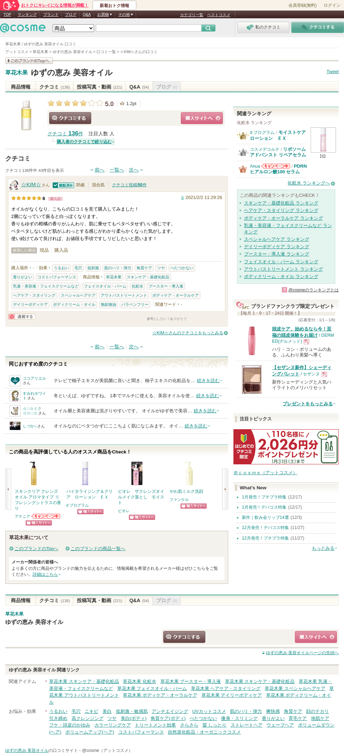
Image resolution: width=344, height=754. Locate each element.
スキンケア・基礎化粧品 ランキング (281, 203)
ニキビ (91, 711)
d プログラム (77, 505)
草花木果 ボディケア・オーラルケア (160, 695)
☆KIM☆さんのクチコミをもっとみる (187, 332)
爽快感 (273, 711)
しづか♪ (29, 426)
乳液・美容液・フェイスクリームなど (46, 286)
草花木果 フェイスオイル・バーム (152, 688)
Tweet (332, 71)
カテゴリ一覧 (191, 15)
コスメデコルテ (264, 149)
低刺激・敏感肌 (132, 711)
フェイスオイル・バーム (105, 286)
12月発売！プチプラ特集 (265, 538)
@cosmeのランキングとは (313, 290)
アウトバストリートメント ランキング (283, 269)
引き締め (58, 718)
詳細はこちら (45, 574)
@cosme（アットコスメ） (107, 750)
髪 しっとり (215, 725)
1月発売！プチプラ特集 (264, 497)
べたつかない (181, 268)
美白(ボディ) (134, 718)
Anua (255, 166)
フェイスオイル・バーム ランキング (281, 261)
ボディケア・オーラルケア (175, 295)
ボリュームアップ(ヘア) (89, 732)
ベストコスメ (218, 15)
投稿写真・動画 (99, 87)
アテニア (22, 516)
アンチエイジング (170, 711)
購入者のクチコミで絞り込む (84, 141)
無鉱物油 (108, 304)
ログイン (332, 5)
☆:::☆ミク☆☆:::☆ (32, 410)
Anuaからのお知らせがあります (275, 166)
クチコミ (54, 87)
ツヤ (161, 268)
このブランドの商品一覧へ (98, 548)
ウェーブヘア (280, 725)
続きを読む (208, 380)
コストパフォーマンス (57, 277)
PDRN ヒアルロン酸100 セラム (278, 168)
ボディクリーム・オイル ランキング (281, 276)
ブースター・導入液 (165, 286)
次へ (134, 170)
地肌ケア (320, 718)
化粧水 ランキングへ (308, 183)
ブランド (51, 14)
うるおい (61, 268)
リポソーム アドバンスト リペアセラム (278, 152)
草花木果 (16, 73)
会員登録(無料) (303, 5)
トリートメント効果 (155, 725)
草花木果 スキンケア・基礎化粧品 (84, 681)
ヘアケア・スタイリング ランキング (281, 210)
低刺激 (93, 268)
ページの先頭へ (302, 652)
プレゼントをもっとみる (308, 403)
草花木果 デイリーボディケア (231, 695)
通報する (21, 317)
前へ (100, 170)
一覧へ (117, 170)
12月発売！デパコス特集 (265, 527)
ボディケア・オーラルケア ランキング (283, 218)
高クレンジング (88, 718)
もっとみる (323, 548)
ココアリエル (34, 378)
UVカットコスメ (209, 711)
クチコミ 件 (65, 133)
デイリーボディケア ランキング (276, 246)
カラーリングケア (112, 725)
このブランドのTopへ (36, 548)
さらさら (189, 725)
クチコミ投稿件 (129, 184)
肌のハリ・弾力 (117, 268)
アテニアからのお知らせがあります (46, 516)
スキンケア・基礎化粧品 (148, 277)
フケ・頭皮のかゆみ (69, 725)
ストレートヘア (247, 725)
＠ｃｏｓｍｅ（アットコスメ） (265, 472)
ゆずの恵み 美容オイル (72, 72)
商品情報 (21, 87)
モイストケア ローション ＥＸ (280, 135)
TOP (7, 14)
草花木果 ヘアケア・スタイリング (226, 688)
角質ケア (144, 268)
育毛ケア (298, 718)
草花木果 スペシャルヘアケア (295, 688)
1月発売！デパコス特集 (264, 507)
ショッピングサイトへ (202, 118)
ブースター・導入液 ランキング (276, 254)
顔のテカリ (317, 711)
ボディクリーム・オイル (74, 304)
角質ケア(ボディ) (168, 718)
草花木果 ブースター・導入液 (190, 681)
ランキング (27, 14)
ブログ (71, 14)
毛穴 (78, 268)
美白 (107, 711)
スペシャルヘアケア (78, 295)
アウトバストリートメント (124, 295)
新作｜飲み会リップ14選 (265, 517)
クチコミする (70, 118)
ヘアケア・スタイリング (34, 295)
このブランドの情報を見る (29, 60)
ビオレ (124, 511)
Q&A (87, 14)
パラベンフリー (134, 304)
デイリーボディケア (30, 304)
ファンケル (179, 499)
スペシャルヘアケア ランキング (276, 239)
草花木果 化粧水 (139, 681)
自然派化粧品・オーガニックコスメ (204, 732)
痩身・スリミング (239, 718)
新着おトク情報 (114, 5)
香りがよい (22, 277)
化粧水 (137, 286)
